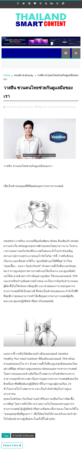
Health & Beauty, (66, 107)
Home (6, 75)
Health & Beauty (23, 75)
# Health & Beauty (23, 435)
